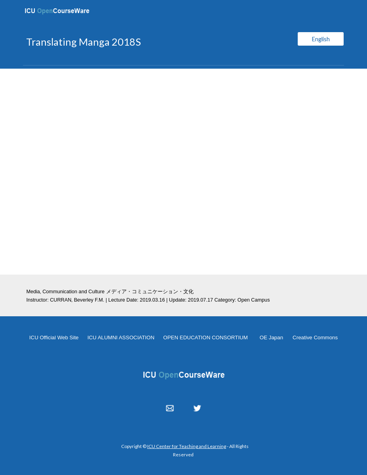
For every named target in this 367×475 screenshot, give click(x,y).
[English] (321, 39)
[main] (156, 42)
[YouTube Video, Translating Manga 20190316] (183, 171)
